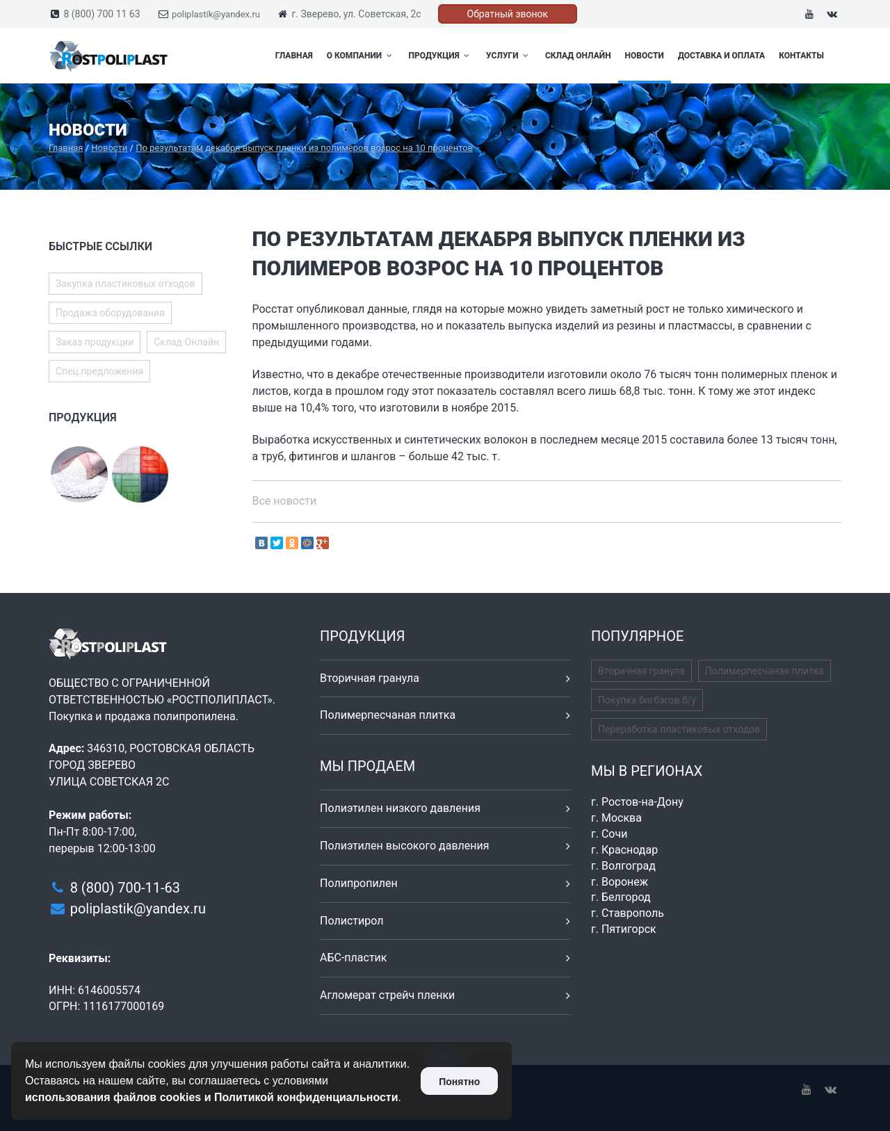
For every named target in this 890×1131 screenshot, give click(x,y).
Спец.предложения (99, 371)
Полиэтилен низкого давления (400, 808)
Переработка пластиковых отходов (679, 729)
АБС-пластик (353, 957)
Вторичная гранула (369, 678)
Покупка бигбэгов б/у (647, 700)
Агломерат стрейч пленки (387, 995)
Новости (644, 55)
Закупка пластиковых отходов (125, 283)
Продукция (441, 55)
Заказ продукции (95, 342)
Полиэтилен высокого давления (405, 845)
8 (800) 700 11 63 (101, 13)
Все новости (284, 500)
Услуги (508, 55)
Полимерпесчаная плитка (387, 715)
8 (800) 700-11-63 (125, 887)
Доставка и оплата (721, 55)
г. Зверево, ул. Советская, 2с (356, 13)
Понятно (459, 1081)
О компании (361, 55)
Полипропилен (359, 883)
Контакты (801, 55)
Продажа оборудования (110, 312)
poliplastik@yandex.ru (216, 14)
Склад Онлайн (578, 55)
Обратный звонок (508, 13)
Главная (294, 55)
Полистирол (351, 920)
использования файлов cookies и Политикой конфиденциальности (211, 1097)
